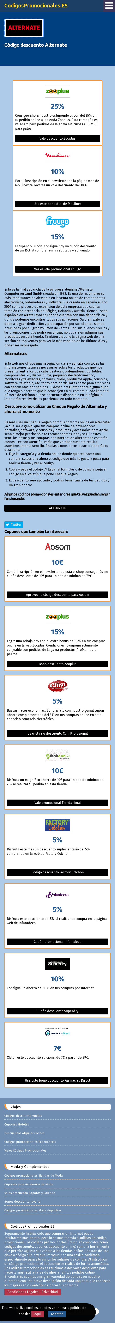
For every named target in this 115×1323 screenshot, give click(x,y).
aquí (37, 1314)
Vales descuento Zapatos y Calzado (29, 1193)
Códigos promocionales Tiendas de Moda (33, 1175)
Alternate (57, 508)
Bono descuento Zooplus (57, 664)
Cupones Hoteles (16, 1124)
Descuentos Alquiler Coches (24, 1133)
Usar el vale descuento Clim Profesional (58, 733)
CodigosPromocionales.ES (36, 5)
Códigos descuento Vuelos (23, 1116)
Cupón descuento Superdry (57, 1011)
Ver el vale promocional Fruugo (57, 269)
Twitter (14, 525)
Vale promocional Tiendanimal (58, 803)
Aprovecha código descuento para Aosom (57, 595)
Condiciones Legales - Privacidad (32, 1292)
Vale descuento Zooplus (57, 138)
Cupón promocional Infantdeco (57, 942)
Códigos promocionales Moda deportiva (32, 1210)
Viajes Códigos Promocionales (25, 1150)
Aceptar (57, 1314)
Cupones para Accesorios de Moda (28, 1184)
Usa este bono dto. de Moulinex (57, 204)
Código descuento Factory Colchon (57, 872)
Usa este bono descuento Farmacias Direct (57, 1080)
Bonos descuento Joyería (22, 1201)
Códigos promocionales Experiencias (30, 1142)
